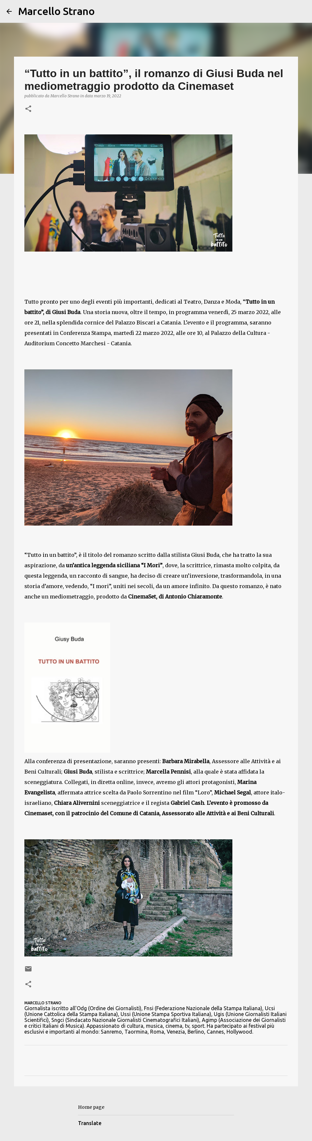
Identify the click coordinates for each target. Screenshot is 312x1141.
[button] (28, 109)
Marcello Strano (56, 11)
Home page (91, 1107)
